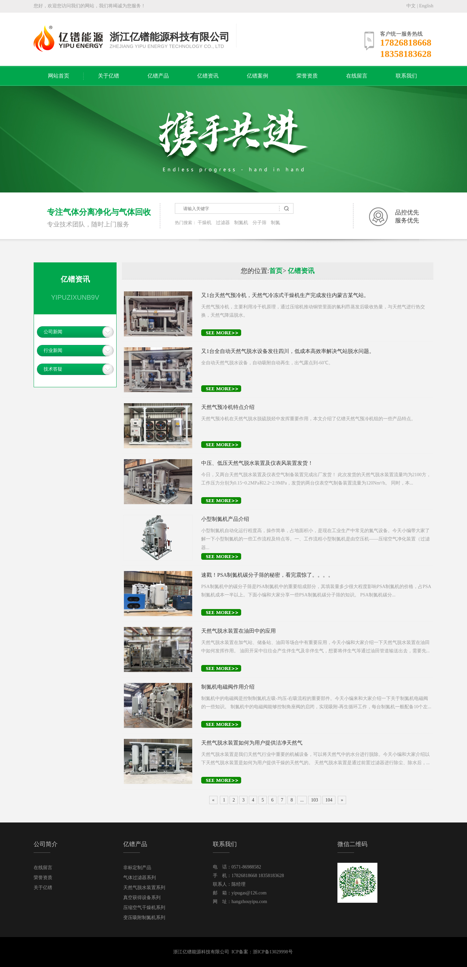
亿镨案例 (257, 76)
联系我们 (406, 76)
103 (314, 800)
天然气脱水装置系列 (144, 887)
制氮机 (241, 222)
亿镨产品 (158, 76)
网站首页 (58, 76)
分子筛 (259, 222)
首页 (275, 270)
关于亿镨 (108, 76)
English (426, 5)
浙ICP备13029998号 (273, 951)
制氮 (275, 222)
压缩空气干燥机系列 (144, 907)
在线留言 (356, 76)
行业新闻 (53, 350)
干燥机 (205, 222)
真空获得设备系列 (142, 897)
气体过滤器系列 (139, 877)
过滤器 (223, 222)
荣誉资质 (307, 76)
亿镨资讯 (208, 76)
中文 (411, 5)
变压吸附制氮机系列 (144, 917)
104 (328, 800)
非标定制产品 (137, 867)
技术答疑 (53, 369)
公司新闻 (53, 331)
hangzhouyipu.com (249, 901)
